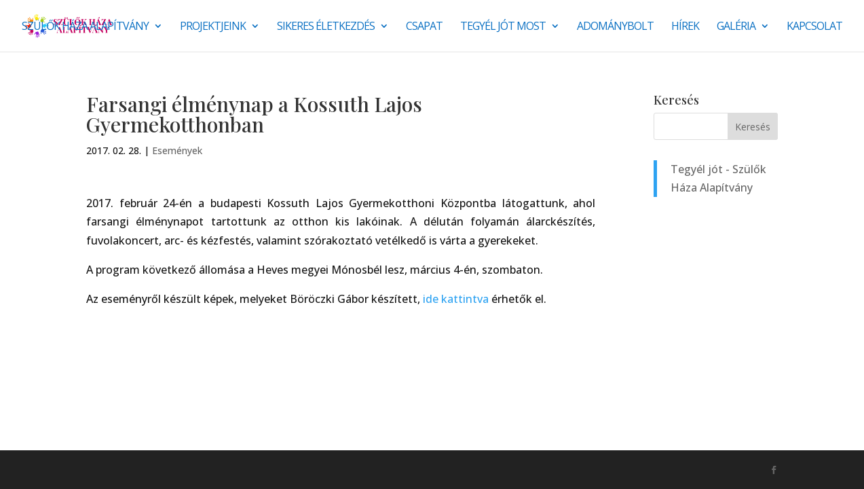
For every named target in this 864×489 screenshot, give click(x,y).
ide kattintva (456, 298)
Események (177, 150)
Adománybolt (615, 27)
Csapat (424, 27)
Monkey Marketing (159, 469)
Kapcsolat (814, 27)
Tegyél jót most (503, 27)
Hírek (685, 27)
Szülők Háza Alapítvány (85, 27)
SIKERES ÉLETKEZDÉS (326, 27)
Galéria (736, 27)
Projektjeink (213, 27)
